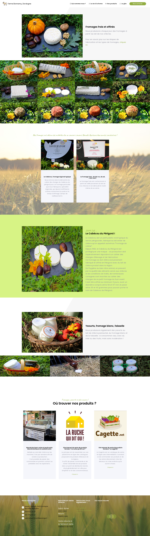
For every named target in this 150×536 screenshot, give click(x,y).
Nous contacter (138, 4)
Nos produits (111, 4)
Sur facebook (81, 508)
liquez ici (75, 474)
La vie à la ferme (96, 4)
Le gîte (123, 4)
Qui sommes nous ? (78, 4)
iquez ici (111, 467)
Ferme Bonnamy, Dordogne (19, 3)
